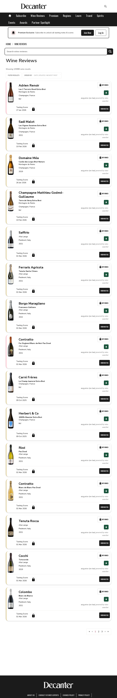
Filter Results (13, 75)
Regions (67, 16)
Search (110, 51)
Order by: (42, 75)
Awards (23, 22)
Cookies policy (68, 695)
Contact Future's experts (49, 695)
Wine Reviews (38, 16)
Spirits (100, 16)
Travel (89, 16)
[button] (42, 75)
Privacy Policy (84, 695)
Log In (100, 32)
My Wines (103, 85)
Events (11, 22)
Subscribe (21, 16)
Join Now (87, 32)
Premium (53, 16)
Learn (78, 16)
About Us (31, 695)
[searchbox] (56, 51)
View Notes (104, 109)
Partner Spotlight (41, 22)
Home (8, 44)
